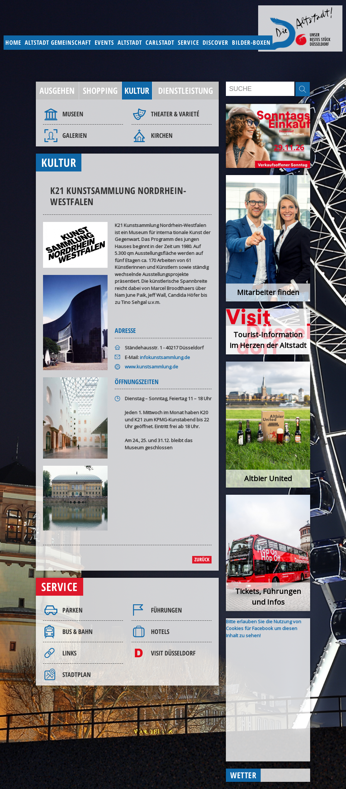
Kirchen (161, 135)
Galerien (74, 135)
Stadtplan (76, 674)
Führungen (166, 610)
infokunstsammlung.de (165, 357)
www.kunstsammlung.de (151, 366)
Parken (72, 610)
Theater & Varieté (175, 114)
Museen (72, 114)
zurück (201, 559)
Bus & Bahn (77, 631)
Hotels (160, 631)
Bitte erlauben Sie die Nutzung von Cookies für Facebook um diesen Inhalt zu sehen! (263, 628)
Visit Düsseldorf (173, 653)
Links (69, 653)
